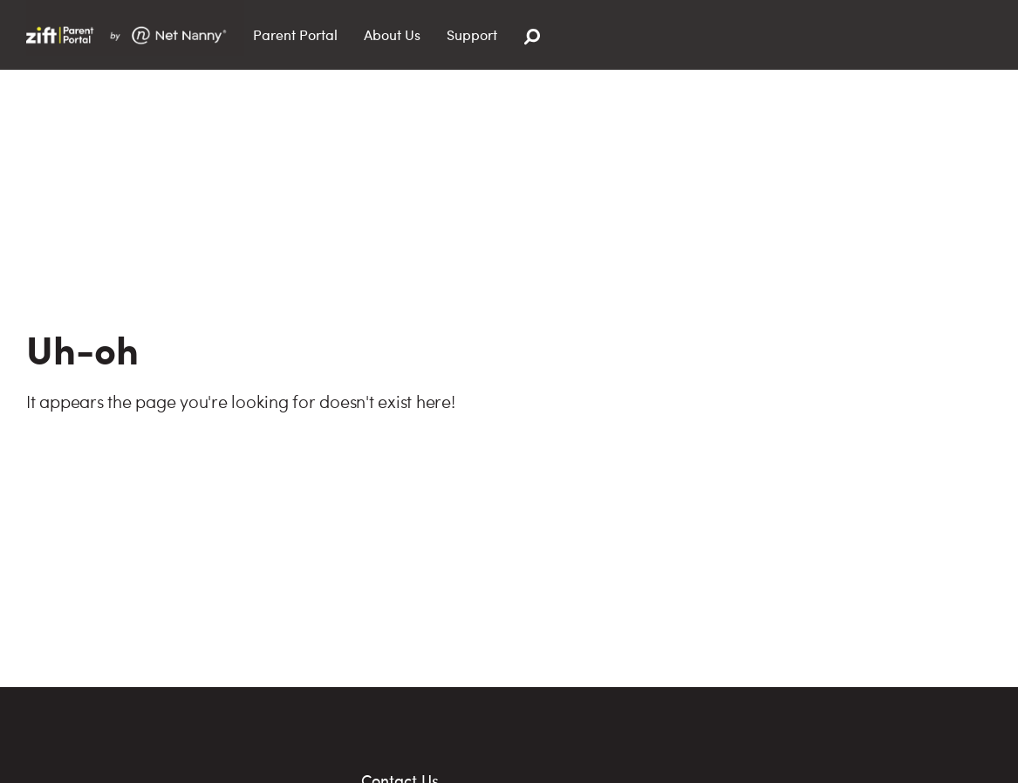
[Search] (532, 37)
